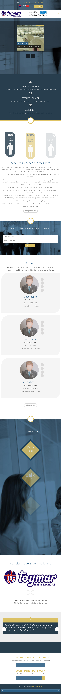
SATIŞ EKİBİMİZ (30, 211)
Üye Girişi (38, 6)
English (23, 5)
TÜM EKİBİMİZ (30, 405)
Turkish (31, 5)
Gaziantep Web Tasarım (37, 686)
